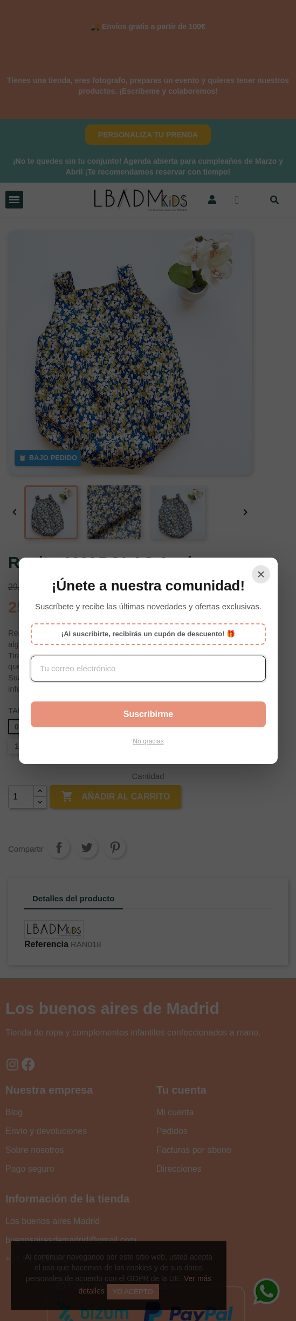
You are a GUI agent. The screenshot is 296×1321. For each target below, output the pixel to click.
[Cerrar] (261, 574)
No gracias (148, 741)
